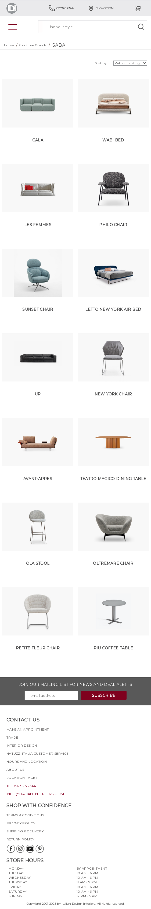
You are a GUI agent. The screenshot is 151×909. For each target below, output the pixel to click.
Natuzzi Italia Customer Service (37, 753)
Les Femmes (37, 224)
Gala (37, 140)
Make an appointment (27, 729)
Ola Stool (38, 563)
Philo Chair (113, 224)
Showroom (101, 8)
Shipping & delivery (25, 831)
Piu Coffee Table (113, 648)
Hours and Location (26, 762)
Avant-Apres (37, 478)
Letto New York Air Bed (113, 309)
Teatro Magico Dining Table (113, 478)
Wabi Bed (113, 140)
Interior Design (21, 745)
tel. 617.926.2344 (21, 786)
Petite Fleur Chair (38, 648)
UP (38, 394)
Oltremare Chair (113, 563)
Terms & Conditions (25, 815)
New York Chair (113, 394)
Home (9, 45)
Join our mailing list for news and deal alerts (75, 684)
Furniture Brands (32, 45)
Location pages (21, 778)
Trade (12, 737)
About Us (15, 770)
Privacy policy (20, 823)
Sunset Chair (37, 309)
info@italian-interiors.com (35, 794)
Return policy (20, 839)
